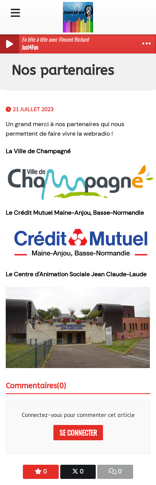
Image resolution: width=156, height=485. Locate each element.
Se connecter (78, 433)
